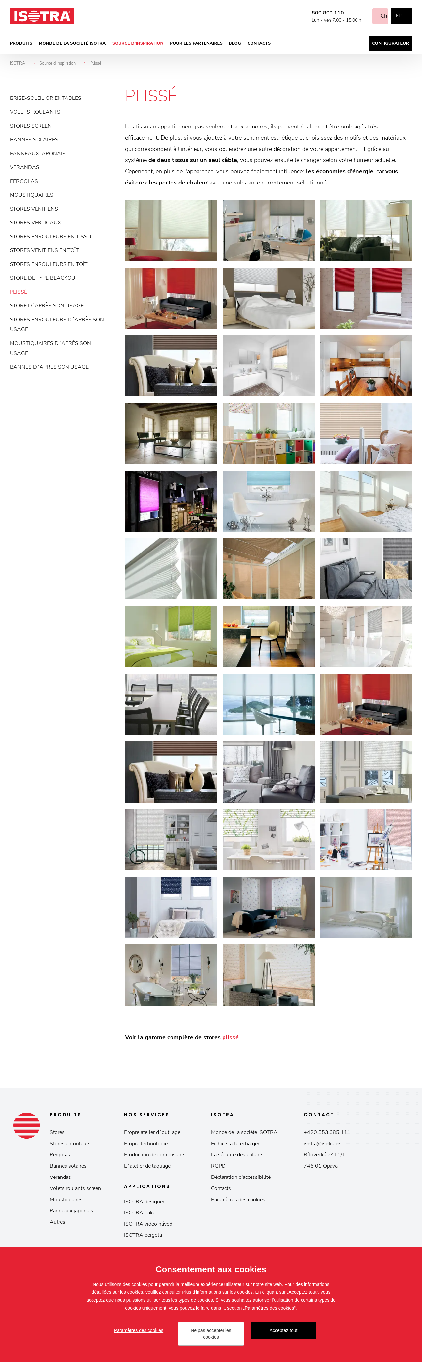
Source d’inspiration (137, 43)
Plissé (18, 292)
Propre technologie (146, 1143)
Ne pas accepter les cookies (211, 1334)
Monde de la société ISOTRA (72, 43)
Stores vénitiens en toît (44, 250)
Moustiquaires (31, 195)
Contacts (259, 43)
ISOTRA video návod (148, 1224)
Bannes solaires (34, 139)
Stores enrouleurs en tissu (50, 236)
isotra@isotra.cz (322, 1143)
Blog (235, 43)
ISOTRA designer (144, 1201)
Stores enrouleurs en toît (49, 264)
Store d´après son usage (47, 305)
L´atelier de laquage (147, 1166)
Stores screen (31, 125)
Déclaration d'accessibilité (241, 1177)
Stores (57, 1132)
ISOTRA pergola (143, 1235)
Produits (21, 43)
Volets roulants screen (75, 1188)
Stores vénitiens (34, 209)
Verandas (24, 167)
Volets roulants (35, 112)
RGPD (218, 1166)
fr (399, 16)
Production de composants (155, 1154)
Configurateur (390, 43)
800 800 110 (320, 12)
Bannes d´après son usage (49, 367)
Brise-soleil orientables (45, 98)
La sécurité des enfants (237, 1154)
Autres (57, 1222)
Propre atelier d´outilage (152, 1132)
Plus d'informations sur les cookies (217, 1292)
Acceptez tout (284, 1330)
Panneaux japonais (38, 153)
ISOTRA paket (140, 1212)
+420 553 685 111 (327, 1132)
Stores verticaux (35, 222)
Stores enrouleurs (70, 1143)
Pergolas (24, 181)
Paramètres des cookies (238, 1199)
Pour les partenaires (196, 43)
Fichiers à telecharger (235, 1143)
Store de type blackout (44, 278)
